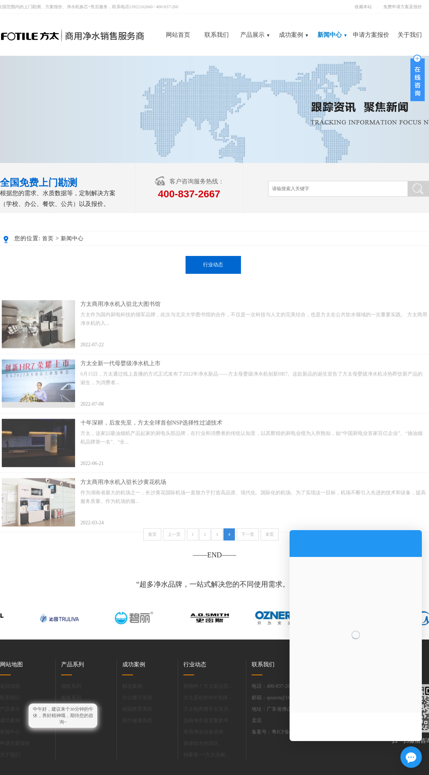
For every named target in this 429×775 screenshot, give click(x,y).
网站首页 (178, 34)
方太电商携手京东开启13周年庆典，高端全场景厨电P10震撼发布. (208, 709)
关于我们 (410, 34)
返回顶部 (10, 686)
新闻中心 (332, 34)
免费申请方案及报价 (400, 6)
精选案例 (132, 686)
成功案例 (294, 34)
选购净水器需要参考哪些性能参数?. (208, 720)
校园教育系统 (137, 709)
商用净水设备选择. (204, 732)
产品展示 (255, 34)
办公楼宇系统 (137, 697)
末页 (269, 538)
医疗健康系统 (137, 720)
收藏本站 (363, 6)
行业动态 (213, 264)
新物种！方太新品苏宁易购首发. (208, 686)
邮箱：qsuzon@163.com (277, 697)
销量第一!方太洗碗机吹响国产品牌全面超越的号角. (208, 754)
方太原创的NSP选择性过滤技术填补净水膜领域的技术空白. (208, 697)
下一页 (247, 538)
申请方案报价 (371, 34)
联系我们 (216, 34)
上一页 (174, 538)
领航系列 (71, 686)
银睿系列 (71, 697)
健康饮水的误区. (201, 743)
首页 (48, 238)
